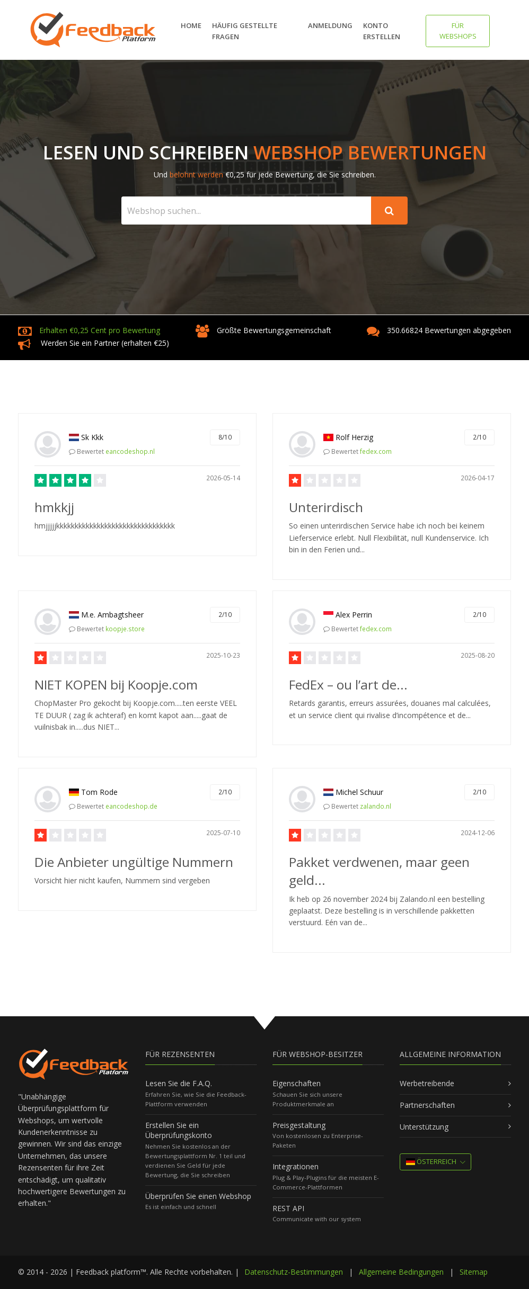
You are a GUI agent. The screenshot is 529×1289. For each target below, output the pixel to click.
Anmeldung (330, 25)
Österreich (431, 1161)
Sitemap (474, 1272)
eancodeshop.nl (130, 451)
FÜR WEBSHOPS (458, 31)
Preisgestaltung (298, 1125)
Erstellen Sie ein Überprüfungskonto (178, 1130)
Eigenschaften (296, 1083)
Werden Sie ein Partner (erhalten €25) (105, 343)
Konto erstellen (381, 31)
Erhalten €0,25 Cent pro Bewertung (99, 330)
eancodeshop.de (131, 806)
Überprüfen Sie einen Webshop (198, 1196)
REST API (288, 1208)
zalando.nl (375, 806)
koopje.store (125, 628)
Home (191, 25)
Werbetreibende (427, 1083)
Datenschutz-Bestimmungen (293, 1272)
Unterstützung (424, 1127)
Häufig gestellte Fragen (244, 31)
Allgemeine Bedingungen (401, 1272)
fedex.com (376, 451)
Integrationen (295, 1166)
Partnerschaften (427, 1105)
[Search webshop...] (246, 210)
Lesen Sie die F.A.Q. (178, 1083)
